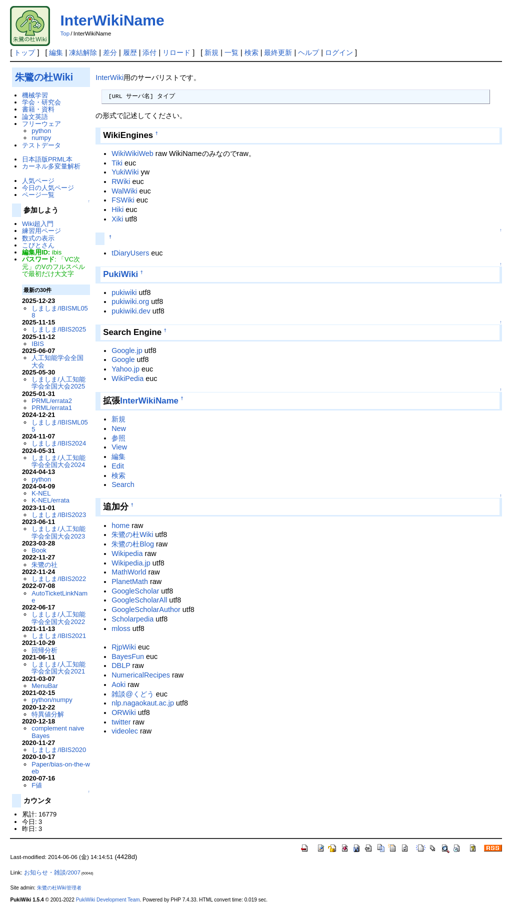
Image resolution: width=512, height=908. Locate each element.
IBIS (38, 344)
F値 (37, 785)
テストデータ (41, 145)
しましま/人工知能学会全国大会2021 (59, 667)
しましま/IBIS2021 (59, 636)
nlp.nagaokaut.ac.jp (143, 703)
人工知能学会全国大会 (58, 361)
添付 (149, 52)
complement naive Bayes (58, 731)
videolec (125, 731)
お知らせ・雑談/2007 (52, 873)
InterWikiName (112, 20)
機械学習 (35, 95)
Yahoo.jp (126, 369)
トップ (24, 52)
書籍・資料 (38, 109)
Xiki (117, 219)
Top (65, 33)
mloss (121, 628)
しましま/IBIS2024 (59, 443)
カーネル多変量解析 (51, 166)
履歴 (130, 52)
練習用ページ (41, 230)
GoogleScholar (135, 591)
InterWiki (110, 78)
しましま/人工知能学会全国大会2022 (59, 617)
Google (123, 360)
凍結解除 (83, 52)
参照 (119, 438)
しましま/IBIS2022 (59, 578)
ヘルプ (308, 52)
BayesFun (128, 656)
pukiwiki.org (130, 302)
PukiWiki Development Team (108, 899)
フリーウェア (41, 124)
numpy (41, 138)
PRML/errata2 (52, 400)
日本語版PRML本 (47, 159)
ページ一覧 (38, 194)
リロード (176, 52)
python (41, 130)
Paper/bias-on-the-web (61, 767)
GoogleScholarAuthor (146, 610)
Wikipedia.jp (131, 563)
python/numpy (52, 700)
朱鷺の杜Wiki (132, 534)
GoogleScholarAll (139, 600)
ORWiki (124, 712)
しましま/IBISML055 (60, 425)
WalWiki (124, 191)
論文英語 (35, 116)
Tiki (117, 163)
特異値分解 (48, 714)
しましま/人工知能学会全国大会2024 (59, 461)
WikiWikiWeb (133, 154)
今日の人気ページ (48, 188)
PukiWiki (120, 274)
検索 (251, 52)
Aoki (119, 684)
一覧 (231, 52)
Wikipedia (127, 554)
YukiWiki (125, 172)
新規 (211, 52)
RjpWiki (124, 647)
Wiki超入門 (38, 224)
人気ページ (38, 180)
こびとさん (38, 245)
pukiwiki (124, 292)
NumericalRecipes (141, 675)
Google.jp (127, 350)
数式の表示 (38, 238)
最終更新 (278, 52)
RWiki (121, 182)
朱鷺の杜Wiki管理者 (59, 887)
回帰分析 (45, 650)
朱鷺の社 (45, 564)
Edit (118, 466)
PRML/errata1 (52, 408)
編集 (56, 52)
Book (39, 550)
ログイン (339, 52)
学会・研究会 (41, 102)
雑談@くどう (133, 694)
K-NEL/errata (51, 500)
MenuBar (45, 686)
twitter (121, 722)
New (119, 428)
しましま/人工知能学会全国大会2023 (59, 532)
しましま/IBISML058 (60, 311)
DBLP (121, 666)
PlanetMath (130, 582)
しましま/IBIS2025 (59, 329)
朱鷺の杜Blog (133, 544)
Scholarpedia (133, 619)
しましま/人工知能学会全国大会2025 (59, 383)
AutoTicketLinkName (60, 597)
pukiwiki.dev (131, 311)
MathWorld (129, 572)
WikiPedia (128, 378)
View (119, 447)
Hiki (118, 210)
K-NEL (41, 493)
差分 (110, 52)
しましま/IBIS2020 (59, 750)
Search (123, 484)
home (121, 526)
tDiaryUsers (130, 253)
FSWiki (123, 200)
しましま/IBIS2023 (59, 514)
